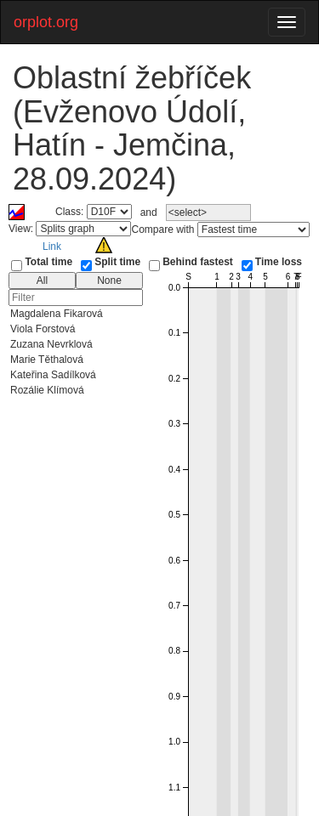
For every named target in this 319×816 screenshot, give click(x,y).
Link (52, 246)
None (109, 280)
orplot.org (46, 22)
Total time (48, 262)
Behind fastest (197, 262)
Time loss (278, 262)
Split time (117, 262)
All (42, 280)
